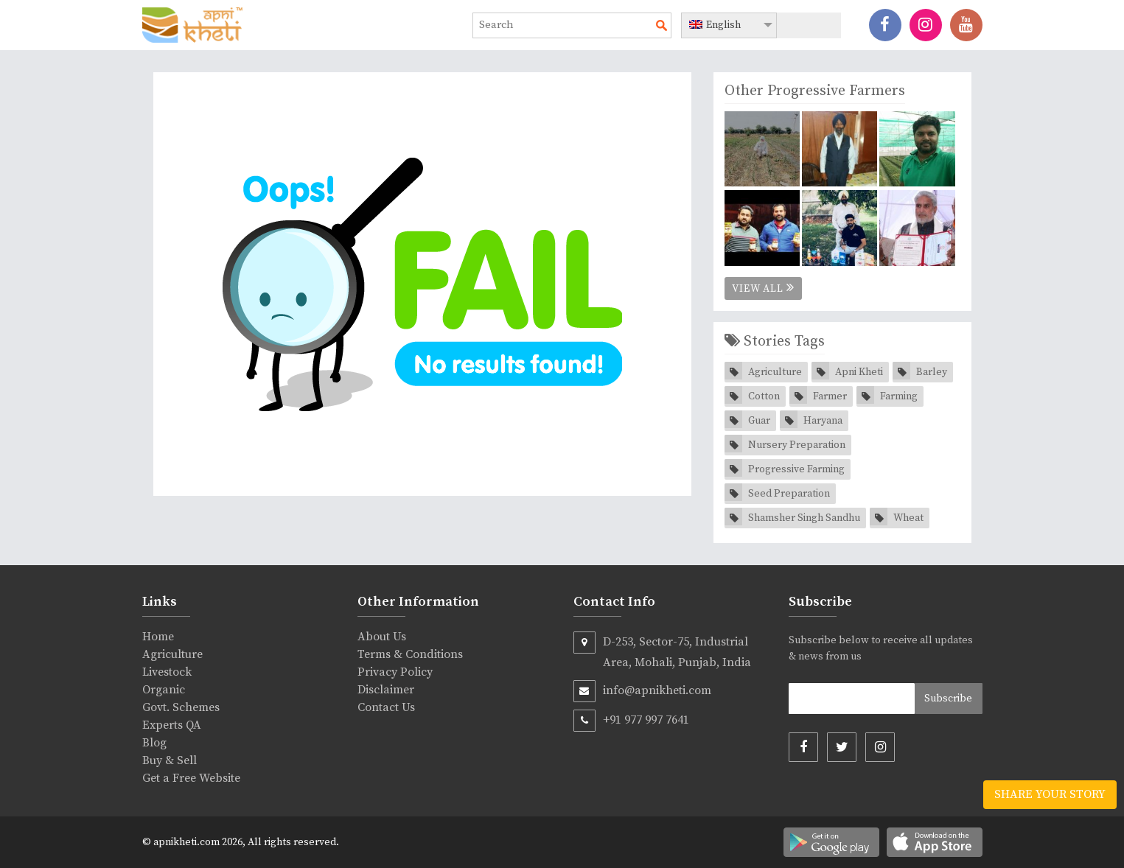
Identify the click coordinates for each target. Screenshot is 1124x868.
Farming (899, 396)
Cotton (764, 396)
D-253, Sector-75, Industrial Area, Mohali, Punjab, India (662, 650)
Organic (163, 689)
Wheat (908, 518)
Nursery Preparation (796, 445)
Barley (931, 372)
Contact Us (386, 707)
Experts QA (171, 725)
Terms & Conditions (410, 654)
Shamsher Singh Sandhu (804, 518)
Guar (759, 420)
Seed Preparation (789, 493)
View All (763, 288)
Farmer (830, 396)
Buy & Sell (169, 760)
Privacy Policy (395, 672)
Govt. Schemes (181, 707)
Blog (154, 742)
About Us (381, 636)
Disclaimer (385, 689)
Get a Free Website (191, 778)
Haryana (822, 420)
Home (158, 636)
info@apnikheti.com (642, 691)
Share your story (1050, 794)
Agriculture (775, 372)
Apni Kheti (859, 372)
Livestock (167, 672)
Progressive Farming (796, 469)
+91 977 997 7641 (631, 721)
